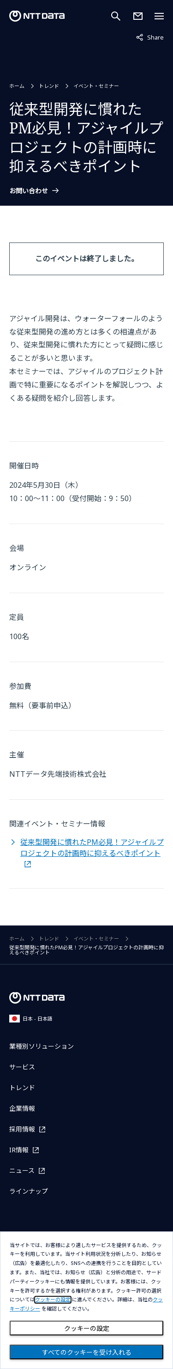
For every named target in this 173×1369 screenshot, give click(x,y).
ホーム (16, 85)
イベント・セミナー (96, 85)
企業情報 (22, 1108)
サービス (22, 1067)
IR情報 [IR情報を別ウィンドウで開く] (19, 1149)
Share (150, 36)
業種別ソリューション (41, 1046)
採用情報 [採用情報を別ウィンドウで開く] (22, 1129)
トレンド (49, 85)
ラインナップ (28, 1191)
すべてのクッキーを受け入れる (86, 1352)
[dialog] (86, 1300)
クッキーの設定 (86, 1328)
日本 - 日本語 (31, 1018)
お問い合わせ (28, 191)
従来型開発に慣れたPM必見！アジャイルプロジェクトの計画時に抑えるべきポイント (92, 847)
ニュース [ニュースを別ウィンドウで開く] (22, 1170)
